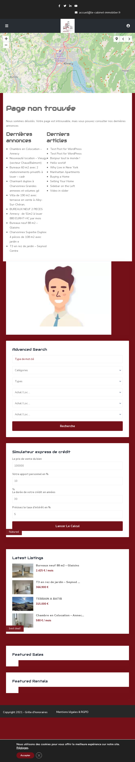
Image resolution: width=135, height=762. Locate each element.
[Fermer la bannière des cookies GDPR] (39, 755)
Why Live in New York (64, 167)
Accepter (25, 755)
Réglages (22, 748)
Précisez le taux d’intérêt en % (31, 507)
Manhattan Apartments (65, 172)
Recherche (67, 426)
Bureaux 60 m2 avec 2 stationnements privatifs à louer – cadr (26, 172)
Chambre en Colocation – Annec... (60, 615)
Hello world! (58, 163)
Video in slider (59, 191)
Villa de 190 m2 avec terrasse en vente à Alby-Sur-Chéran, (26, 199)
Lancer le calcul (68, 526)
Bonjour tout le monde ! (65, 158)
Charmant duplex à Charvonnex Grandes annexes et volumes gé (24, 185)
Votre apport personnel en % (30, 474)
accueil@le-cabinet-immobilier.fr (100, 12)
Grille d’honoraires (36, 712)
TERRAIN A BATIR (49, 599)
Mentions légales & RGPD (72, 712)
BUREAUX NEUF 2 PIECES (26, 209)
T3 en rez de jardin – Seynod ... (58, 582)
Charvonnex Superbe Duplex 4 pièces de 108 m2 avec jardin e (28, 236)
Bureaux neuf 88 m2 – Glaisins (57, 565)
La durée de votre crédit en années (33, 492)
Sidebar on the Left (62, 186)
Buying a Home (59, 177)
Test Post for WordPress (66, 149)
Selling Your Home (62, 181)
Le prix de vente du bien (27, 459)
